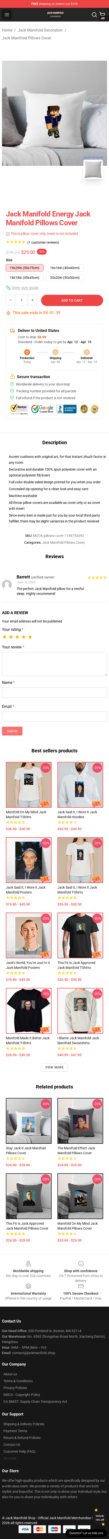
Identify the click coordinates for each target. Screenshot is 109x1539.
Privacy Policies (15, 1388)
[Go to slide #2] (67, 194)
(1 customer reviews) (43, 242)
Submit (12, 731)
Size (9, 260)
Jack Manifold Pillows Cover (26, 38)
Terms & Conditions (18, 1381)
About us (10, 1374)
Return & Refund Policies (22, 1438)
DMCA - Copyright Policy (21, 1395)
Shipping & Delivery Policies (23, 1424)
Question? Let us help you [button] (86, 1533)
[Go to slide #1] (42, 194)
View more (54, 1067)
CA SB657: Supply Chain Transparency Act (35, 1401)
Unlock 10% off (100, 1518)
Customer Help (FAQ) (19, 1451)
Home (7, 30)
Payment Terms (15, 1431)
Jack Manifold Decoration (40, 30)
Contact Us (11, 1445)
